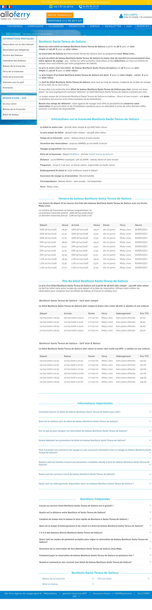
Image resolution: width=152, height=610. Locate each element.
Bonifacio (74, 154)
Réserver (143, 26)
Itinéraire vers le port (13, 82)
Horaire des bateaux (13, 55)
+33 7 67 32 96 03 (63, 6)
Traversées (14, 26)
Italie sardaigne (13, 34)
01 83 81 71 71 (98, 7)
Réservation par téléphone (16, 50)
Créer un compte (132, 17)
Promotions (77, 26)
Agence (95, 26)
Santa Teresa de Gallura (101, 154)
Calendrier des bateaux (14, 61)
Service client (10, 104)
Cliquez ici (105, 2)
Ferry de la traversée (13, 71)
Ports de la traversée (13, 77)
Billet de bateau (11, 115)
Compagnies (35, 26)
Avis (129, 26)
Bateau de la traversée (14, 66)
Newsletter (113, 26)
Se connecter (146, 17)
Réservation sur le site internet (18, 44)
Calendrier (56, 26)
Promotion (8, 88)
